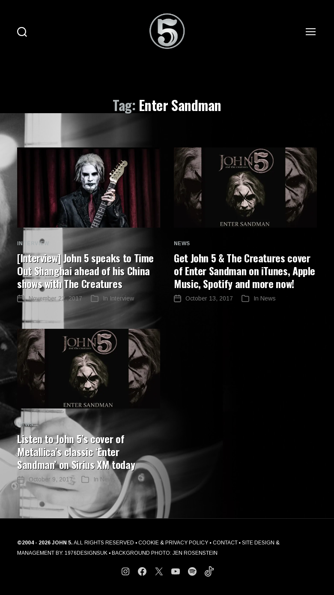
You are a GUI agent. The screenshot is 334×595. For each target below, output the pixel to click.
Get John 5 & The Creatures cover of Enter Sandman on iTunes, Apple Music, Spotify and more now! (244, 270)
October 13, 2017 (209, 298)
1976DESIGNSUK (86, 553)
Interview (33, 243)
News (182, 243)
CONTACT (225, 543)
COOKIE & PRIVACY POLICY (173, 543)
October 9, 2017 (51, 479)
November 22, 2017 (55, 298)
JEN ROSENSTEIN (195, 553)
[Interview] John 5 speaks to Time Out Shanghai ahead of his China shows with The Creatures (85, 270)
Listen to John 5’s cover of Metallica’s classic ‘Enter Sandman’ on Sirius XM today (76, 451)
